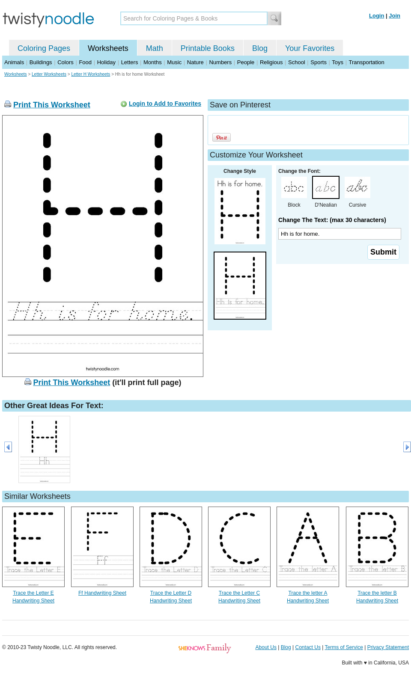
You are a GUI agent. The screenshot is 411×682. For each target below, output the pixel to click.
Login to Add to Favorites (165, 103)
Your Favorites (309, 48)
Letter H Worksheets (90, 74)
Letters (129, 62)
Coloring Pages (44, 48)
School (296, 62)
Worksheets (108, 48)
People (245, 62)
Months (152, 62)
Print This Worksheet (51, 105)
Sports (318, 62)
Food (85, 62)
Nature (195, 62)
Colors (65, 62)
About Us (266, 647)
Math (154, 48)
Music (174, 62)
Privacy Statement (388, 647)
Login (376, 15)
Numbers (220, 62)
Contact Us (308, 647)
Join (394, 15)
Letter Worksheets (49, 74)
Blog (260, 48)
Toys (337, 62)
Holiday (106, 62)
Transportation (366, 62)
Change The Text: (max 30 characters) (332, 219)
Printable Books (208, 48)
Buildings (41, 62)
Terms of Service (344, 647)
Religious (271, 62)
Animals (14, 62)
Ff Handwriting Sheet (102, 593)
